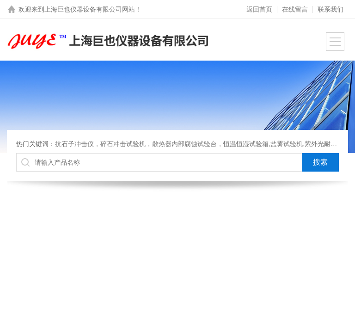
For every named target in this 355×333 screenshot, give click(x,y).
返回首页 (259, 9)
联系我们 (330, 9)
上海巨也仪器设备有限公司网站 (89, 9)
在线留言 (295, 9)
